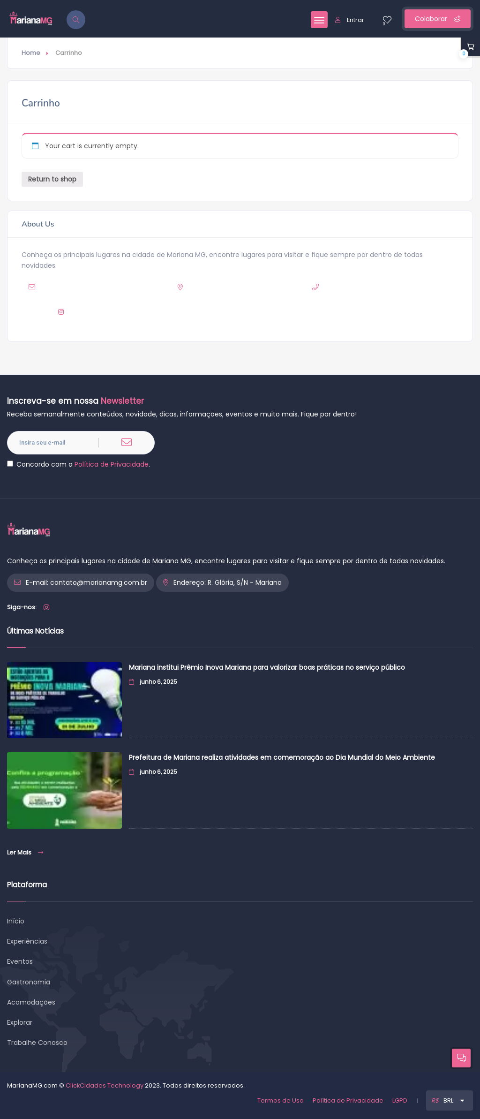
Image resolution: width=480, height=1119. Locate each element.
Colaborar (437, 18)
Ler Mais (25, 852)
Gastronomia (28, 982)
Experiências (27, 941)
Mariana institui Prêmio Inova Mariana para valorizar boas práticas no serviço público (267, 667)
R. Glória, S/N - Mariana (259, 287)
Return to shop (52, 179)
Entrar (349, 19)
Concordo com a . (78, 464)
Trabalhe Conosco (37, 1042)
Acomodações (31, 1002)
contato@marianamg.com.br (113, 287)
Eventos (20, 961)
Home (31, 52)
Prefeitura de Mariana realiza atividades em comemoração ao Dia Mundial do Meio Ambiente (282, 757)
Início (15, 921)
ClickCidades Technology (104, 1085)
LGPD (399, 1100)
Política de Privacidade (112, 464)
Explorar (19, 1022)
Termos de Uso (280, 1100)
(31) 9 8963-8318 (384, 287)
